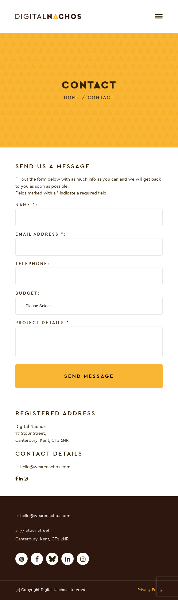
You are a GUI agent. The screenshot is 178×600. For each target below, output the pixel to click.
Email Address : (40, 234)
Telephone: (32, 264)
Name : (26, 205)
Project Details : (43, 323)
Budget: (27, 293)
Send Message (89, 376)
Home (72, 97)
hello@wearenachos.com (45, 467)
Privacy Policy (150, 590)
